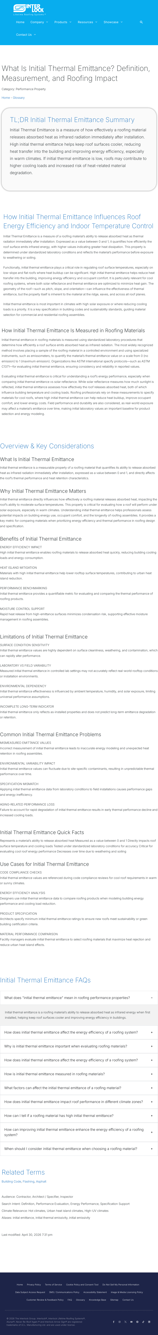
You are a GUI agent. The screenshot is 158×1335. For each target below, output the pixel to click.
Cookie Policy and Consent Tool (82, 1284)
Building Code (11, 1181)
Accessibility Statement (95, 1292)
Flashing (28, 1181)
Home (20, 22)
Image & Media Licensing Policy (127, 1292)
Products (64, 22)
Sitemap (114, 1299)
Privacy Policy (34, 1284)
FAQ (70, 1299)
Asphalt (41, 1181)
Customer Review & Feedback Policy (45, 1299)
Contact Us (27, 34)
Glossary (19, 97)
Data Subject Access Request (30, 1292)
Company (41, 22)
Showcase (115, 22)
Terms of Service (53, 1284)
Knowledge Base (97, 1299)
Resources (89, 22)
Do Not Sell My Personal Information (121, 1284)
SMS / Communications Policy (64, 1292)
